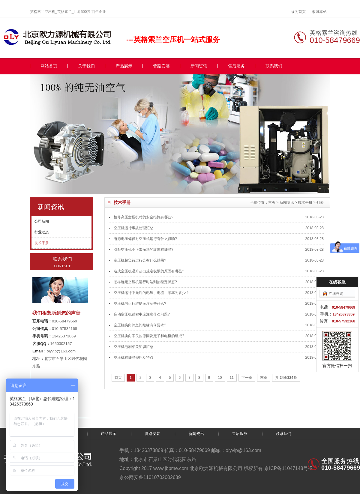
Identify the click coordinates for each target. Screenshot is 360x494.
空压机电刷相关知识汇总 (133, 347)
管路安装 (161, 66)
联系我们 (274, 66)
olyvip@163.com (61, 351)
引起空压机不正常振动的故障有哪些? (143, 249)
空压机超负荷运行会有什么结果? (140, 260)
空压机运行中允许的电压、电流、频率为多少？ (151, 293)
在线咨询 (336, 294)
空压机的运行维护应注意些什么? (140, 303)
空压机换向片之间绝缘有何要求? (140, 325)
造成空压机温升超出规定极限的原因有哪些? (149, 271)
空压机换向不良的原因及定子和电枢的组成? (149, 336)
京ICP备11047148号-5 (288, 468)
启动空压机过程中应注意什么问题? (142, 314)
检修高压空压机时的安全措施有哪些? (143, 217)
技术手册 (305, 202)
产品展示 (124, 66)
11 (232, 378)
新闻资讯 (198, 66)
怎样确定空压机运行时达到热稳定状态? (145, 282)
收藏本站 (319, 12)
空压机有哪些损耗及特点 (133, 357)
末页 (263, 378)
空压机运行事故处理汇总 (133, 228)
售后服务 (236, 66)
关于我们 (86, 66)
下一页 (247, 378)
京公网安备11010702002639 (150, 477)
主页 (271, 202)
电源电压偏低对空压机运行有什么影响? (145, 239)
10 (220, 378)
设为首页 (298, 12)
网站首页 (48, 66)
